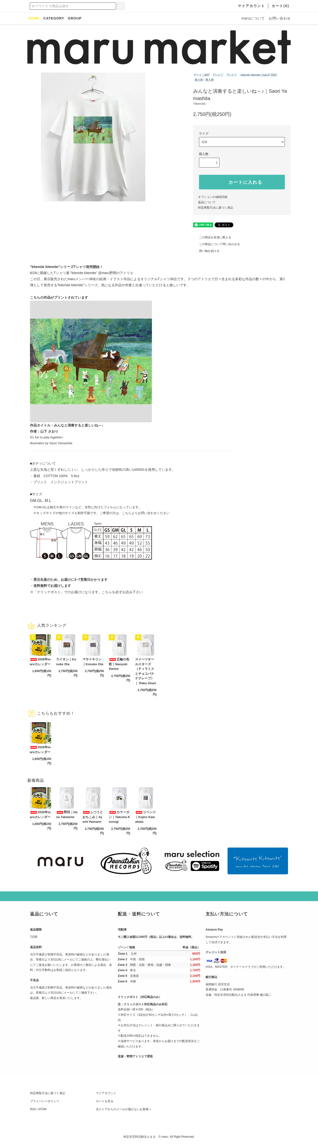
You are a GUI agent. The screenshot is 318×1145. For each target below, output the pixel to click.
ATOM (42, 1109)
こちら (107, 592)
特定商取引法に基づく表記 (215, 207)
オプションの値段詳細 (212, 197)
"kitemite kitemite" (84, 273)
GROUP (74, 18)
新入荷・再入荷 (204, 79)
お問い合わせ (280, 18)
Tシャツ (218, 75)
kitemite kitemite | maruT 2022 (259, 75)
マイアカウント (106, 1093)
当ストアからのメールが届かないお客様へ (123, 1109)
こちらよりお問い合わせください (145, 513)
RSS (33, 1109)
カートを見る (104, 1101)
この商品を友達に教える (212, 237)
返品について (207, 202)
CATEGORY (53, 18)
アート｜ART (202, 75)
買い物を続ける (206, 251)
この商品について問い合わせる (216, 244)
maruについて (253, 18)
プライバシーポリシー (44, 1101)
